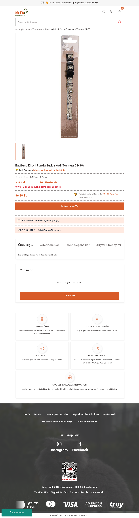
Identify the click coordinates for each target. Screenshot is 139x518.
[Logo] (23, 12)
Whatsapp (17, 512)
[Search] (69, 22)
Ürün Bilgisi (25, 245)
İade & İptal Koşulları (57, 414)
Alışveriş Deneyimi (108, 245)
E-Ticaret (63, 516)
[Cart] (120, 12)
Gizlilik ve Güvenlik (86, 421)
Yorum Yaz (69, 295)
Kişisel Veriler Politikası (86, 414)
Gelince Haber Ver (69, 206)
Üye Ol (26, 414)
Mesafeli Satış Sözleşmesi (57, 421)
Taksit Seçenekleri (77, 245)
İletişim (37, 414)
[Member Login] (111, 12)
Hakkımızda (110, 414)
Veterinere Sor (49, 245)
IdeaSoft (53, 516)
